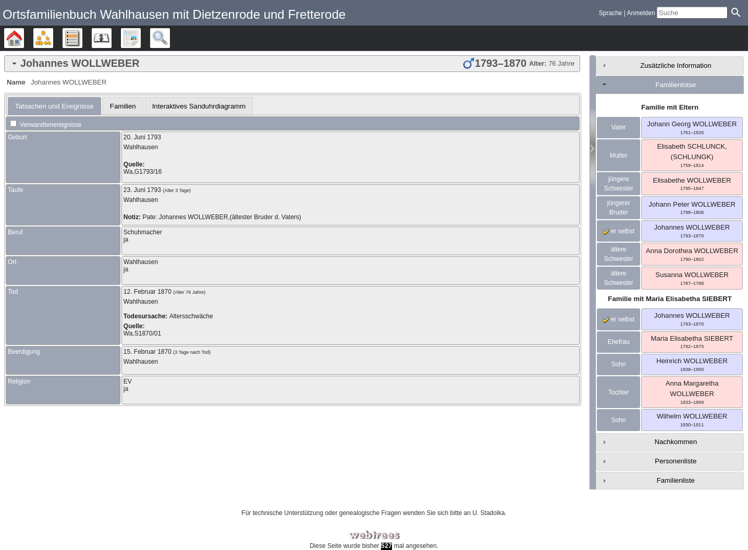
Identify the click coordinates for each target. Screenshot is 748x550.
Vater (618, 127)
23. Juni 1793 (142, 190)
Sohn (618, 364)
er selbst (618, 231)
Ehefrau (619, 341)
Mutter (619, 155)
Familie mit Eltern (669, 107)
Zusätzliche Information (675, 65)
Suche (169, 38)
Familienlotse (675, 85)
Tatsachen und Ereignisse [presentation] (54, 106)
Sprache (610, 13)
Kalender (111, 38)
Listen (82, 38)
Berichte (140, 38)
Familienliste (676, 480)
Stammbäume (23, 38)
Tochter (618, 392)
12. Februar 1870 (147, 291)
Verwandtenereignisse (45, 124)
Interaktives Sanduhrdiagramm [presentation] (199, 106)
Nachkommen (676, 442)
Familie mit (669, 299)
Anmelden (641, 13)
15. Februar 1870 (147, 351)
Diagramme (53, 38)
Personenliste (675, 461)
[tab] (292, 63)
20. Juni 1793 (142, 137)
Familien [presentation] (123, 106)
